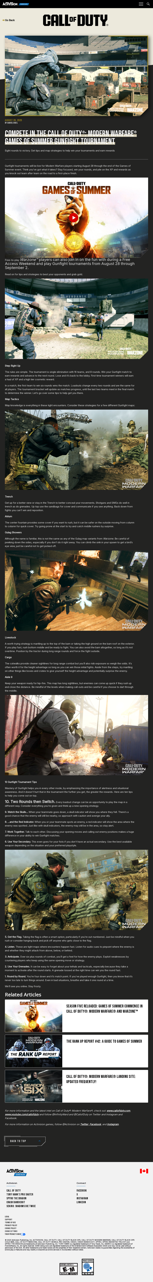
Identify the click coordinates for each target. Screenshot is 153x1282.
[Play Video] (76, 217)
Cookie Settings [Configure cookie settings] (11, 1231)
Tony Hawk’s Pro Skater (20, 1194)
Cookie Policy (10, 1228)
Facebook (82, 1190)
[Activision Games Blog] (15, 4)
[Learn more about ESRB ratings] (68, 1269)
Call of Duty (14, 1190)
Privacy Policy (11, 1225)
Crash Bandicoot (16, 1202)
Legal (7, 1217)
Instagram (82, 1198)
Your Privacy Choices (14, 1234)
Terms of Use (10, 1222)
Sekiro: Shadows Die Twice (21, 1206)
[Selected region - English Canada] (144, 1171)
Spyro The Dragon (17, 1198)
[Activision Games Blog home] (17, 1172)
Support (8, 1219)
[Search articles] (148, 4)
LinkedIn (81, 1202)
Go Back (8, 20)
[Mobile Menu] (141, 4)
